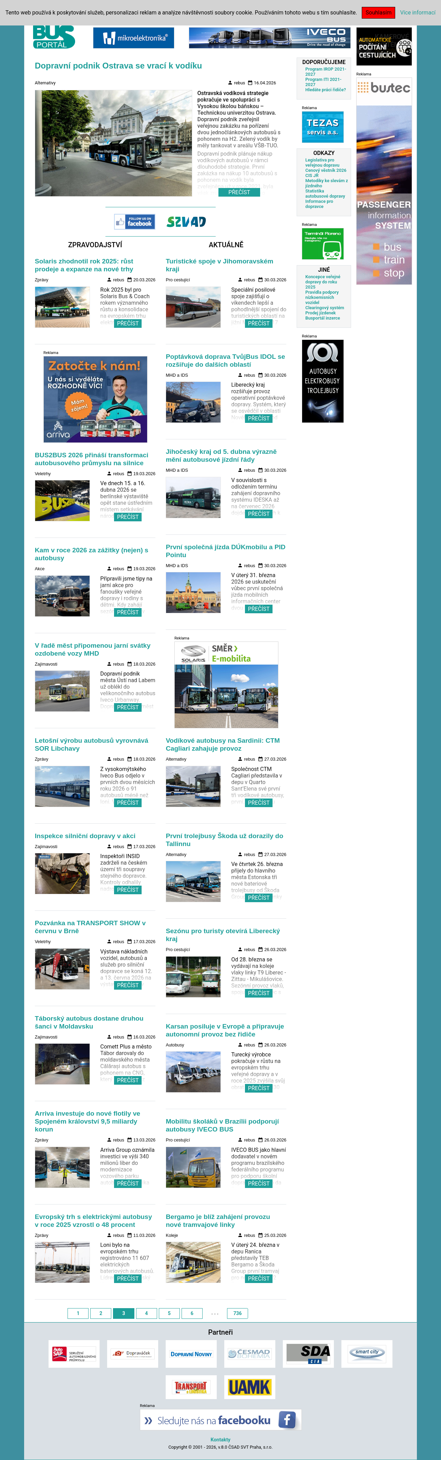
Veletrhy (43, 473)
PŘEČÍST (128, 323)
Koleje (172, 1235)
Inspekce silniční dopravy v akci (85, 836)
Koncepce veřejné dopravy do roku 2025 (322, 282)
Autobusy (175, 1044)
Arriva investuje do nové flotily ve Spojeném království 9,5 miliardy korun (87, 1121)
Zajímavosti (46, 664)
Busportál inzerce (322, 318)
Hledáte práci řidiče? (325, 89)
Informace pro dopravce (319, 204)
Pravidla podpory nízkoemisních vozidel (322, 297)
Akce (39, 568)
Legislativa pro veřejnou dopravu (322, 162)
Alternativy (45, 82)
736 (237, 1313)
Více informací (417, 12)
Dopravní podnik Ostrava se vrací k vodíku (118, 65)
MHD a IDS (177, 375)
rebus (236, 82)
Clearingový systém (324, 307)
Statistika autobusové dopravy (325, 193)
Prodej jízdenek (320, 312)
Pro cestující (178, 279)
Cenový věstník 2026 (325, 170)
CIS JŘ (311, 175)
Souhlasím (378, 12)
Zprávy (41, 279)
